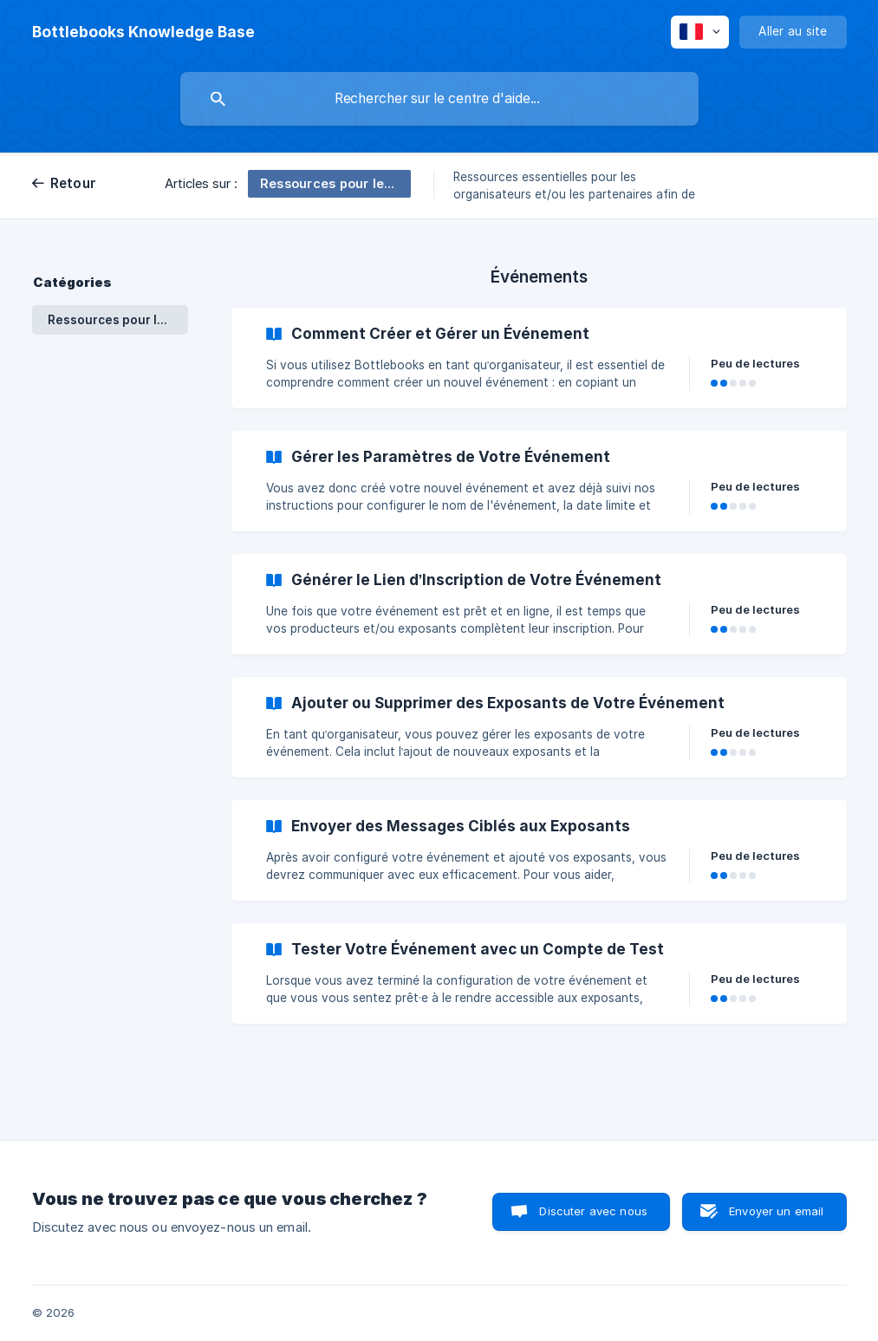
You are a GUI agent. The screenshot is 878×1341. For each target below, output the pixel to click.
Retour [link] (73, 183)
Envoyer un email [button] (776, 1211)
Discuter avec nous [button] (593, 1211)
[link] (539, 358)
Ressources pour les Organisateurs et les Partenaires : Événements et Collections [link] (118, 320)
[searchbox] (439, 99)
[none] (143, 32)
